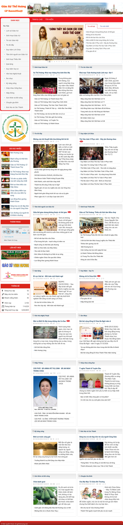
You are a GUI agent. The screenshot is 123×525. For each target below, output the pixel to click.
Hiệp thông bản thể (87, 302)
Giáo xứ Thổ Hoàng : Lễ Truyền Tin (46, 120)
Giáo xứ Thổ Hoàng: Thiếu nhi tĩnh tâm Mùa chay (97, 212)
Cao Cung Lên (9, 236)
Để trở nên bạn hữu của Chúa (95, 37)
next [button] (12, 231)
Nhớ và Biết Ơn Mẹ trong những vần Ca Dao (100, 40)
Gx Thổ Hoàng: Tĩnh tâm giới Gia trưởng (48, 117)
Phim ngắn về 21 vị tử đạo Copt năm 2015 (49, 197)
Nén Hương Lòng (40, 350)
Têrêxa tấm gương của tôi (89, 244)
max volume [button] (29, 233)
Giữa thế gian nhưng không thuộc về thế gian (49, 58)
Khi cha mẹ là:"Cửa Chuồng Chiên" (92, 508)
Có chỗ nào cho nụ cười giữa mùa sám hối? (96, 400)
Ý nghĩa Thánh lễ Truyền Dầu (90, 368)
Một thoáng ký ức (87, 247)
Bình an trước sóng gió (41, 437)
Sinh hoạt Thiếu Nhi (13, 59)
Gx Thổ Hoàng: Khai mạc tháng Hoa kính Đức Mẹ (51, 73)
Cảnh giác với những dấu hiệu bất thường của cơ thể (52, 508)
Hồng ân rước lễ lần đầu (89, 260)
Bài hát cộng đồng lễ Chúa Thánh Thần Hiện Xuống (98, 353)
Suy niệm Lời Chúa (13, 50)
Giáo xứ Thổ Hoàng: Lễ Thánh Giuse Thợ (48, 99)
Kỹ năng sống (11, 83)
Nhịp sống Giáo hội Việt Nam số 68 (93, 121)
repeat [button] (24, 230)
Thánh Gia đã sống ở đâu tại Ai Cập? (47, 185)
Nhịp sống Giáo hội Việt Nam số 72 (93, 99)
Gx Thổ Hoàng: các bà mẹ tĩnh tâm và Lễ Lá (49, 114)
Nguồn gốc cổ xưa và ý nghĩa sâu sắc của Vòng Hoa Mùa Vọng (52, 189)
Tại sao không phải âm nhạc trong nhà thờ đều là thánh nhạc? (100, 348)
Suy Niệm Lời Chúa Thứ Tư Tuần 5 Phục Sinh (96, 178)
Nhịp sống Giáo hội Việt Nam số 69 (93, 115)
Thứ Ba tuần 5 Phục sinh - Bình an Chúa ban (96, 181)
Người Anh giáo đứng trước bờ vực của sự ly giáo (51, 193)
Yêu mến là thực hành (41, 251)
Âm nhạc (9, 78)
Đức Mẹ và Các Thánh (14, 107)
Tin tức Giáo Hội (12, 40)
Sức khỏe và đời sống (14, 98)
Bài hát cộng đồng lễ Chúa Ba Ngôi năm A (95, 321)
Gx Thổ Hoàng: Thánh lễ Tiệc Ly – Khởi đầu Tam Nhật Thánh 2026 (52, 109)
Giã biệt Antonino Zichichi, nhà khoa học (48, 175)
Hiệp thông (10, 93)
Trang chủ (37, 19)
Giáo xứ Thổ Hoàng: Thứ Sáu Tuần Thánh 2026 (50, 105)
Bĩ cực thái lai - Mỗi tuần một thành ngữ (48, 276)
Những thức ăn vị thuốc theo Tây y (46, 511)
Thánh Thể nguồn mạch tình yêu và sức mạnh (96, 511)
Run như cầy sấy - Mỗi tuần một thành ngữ (49, 305)
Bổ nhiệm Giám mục (88, 118)
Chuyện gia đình (12, 102)
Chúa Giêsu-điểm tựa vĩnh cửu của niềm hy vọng (18, 193)
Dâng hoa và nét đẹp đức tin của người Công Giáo (98, 437)
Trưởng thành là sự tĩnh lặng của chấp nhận (49, 460)
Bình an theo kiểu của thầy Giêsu (45, 248)
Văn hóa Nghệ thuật (13, 74)
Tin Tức (6, 26)
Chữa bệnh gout (39, 482)
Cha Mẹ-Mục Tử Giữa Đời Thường (92, 482)
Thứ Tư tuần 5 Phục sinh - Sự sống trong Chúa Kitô (98, 174)
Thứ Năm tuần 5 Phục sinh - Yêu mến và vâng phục (98, 168)
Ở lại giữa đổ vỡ (91, 51)
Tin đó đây (10, 45)
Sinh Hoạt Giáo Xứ (13, 36)
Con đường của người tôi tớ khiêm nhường (19, 214)
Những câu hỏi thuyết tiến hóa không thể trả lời (51, 139)
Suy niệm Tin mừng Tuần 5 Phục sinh (98, 48)
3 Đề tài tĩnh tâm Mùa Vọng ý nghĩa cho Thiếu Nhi (98, 240)
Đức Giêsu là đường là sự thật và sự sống (48, 254)
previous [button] (4, 231)
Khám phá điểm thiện (41, 464)
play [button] (8, 231)
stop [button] (17, 231)
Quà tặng (9, 64)
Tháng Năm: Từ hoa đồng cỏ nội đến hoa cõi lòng (98, 463)
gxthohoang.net (22, 524)
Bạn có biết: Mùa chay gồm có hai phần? (95, 397)
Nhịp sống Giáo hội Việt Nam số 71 (93, 102)
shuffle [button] (28, 230)
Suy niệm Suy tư (12, 69)
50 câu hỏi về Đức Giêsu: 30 (44, 302)
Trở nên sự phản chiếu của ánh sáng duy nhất (18, 180)
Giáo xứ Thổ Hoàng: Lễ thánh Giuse (46, 123)
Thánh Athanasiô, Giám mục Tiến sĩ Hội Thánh (97, 466)
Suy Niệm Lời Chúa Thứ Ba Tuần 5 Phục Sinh (96, 184)
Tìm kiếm (49, 19)
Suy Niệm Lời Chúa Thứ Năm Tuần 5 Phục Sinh (97, 171)
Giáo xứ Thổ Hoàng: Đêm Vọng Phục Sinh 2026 (50, 102)
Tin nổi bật (91, 26)
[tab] (91, 26)
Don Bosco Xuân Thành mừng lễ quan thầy (49, 178)
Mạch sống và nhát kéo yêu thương (46, 245)
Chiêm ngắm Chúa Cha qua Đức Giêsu (47, 257)
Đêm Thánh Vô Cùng (10, 240)
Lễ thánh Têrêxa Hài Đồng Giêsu (92, 253)
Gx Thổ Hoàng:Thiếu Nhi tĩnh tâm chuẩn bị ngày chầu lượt (99, 236)
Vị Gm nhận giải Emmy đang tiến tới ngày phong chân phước (53, 171)
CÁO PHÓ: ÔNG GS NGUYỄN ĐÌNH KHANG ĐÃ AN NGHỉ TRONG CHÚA (52, 414)
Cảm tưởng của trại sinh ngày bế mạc (94, 250)
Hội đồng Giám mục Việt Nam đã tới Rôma (95, 108)
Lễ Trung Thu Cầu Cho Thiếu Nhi (92, 256)
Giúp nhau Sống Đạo (14, 88)
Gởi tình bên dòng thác (42, 347)
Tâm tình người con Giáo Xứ (17, 54)
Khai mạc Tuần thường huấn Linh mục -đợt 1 (96, 73)
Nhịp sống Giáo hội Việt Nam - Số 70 (93, 105)
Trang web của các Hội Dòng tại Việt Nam (95, 111)
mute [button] (20, 233)
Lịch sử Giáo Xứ (12, 31)
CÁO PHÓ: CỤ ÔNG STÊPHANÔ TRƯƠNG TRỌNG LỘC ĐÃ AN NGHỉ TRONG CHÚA (51, 420)
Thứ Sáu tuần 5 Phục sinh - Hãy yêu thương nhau (101, 43)
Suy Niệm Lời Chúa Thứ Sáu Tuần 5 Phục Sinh (100, 46)
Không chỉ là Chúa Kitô (93, 35)
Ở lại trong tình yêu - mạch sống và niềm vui (49, 241)
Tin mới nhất (104, 26)
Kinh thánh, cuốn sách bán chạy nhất (47, 181)
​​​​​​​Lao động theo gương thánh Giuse (46, 260)
